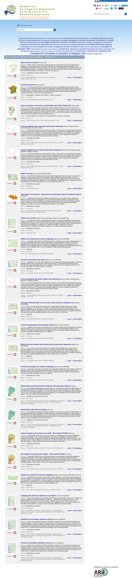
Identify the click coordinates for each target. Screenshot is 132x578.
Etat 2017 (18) (38, 42)
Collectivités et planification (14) (70, 42)
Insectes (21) (70, 38)
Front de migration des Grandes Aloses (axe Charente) (41, 150)
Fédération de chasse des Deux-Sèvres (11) (37, 38)
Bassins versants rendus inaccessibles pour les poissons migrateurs (46, 344)
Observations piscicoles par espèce (34, 409)
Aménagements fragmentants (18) (41, 44)
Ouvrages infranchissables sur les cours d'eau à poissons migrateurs (46, 302)
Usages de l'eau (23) (51, 42)
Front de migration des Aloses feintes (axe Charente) (40, 279)
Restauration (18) (27, 51)
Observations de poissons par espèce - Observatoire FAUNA (43, 454)
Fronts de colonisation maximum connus (36, 543)
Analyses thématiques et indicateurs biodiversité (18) (80, 40)
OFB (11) (21, 38)
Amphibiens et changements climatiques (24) (93, 51)
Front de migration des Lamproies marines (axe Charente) (42, 126)
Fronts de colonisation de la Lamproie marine (37, 325)
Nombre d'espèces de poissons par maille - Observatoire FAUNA (44, 433)
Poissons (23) (97, 38)
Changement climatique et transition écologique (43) (57, 53)
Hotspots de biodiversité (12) (52, 40)
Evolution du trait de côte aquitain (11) (44, 51)
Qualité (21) (102, 40)
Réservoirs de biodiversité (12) (62, 44)
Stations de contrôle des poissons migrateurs (37, 239)
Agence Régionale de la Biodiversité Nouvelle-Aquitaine (113, 1)
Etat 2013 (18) (28, 42)
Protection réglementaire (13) (92, 47)
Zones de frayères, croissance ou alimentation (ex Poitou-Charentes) (46, 105)
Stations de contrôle (28, 218)
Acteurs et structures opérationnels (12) (92, 42)
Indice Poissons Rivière (29, 62)
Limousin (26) (93, 44)
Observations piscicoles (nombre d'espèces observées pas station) (45, 386)
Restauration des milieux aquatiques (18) (100, 49)
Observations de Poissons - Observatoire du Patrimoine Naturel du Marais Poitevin (51, 194)
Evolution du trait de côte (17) (66, 51)
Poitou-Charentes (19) (80, 44)
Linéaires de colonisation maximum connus (37, 519)
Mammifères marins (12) (58, 38)
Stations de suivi (27, 173)
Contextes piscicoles (28, 85)
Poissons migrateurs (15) (84, 38)
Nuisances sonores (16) (94, 54)
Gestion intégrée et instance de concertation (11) (45, 49)
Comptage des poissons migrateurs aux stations (39, 495)
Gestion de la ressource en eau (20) (73, 49)
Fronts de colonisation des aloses (33, 260)
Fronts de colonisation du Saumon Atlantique (37, 366)
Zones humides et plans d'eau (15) (32, 40)
